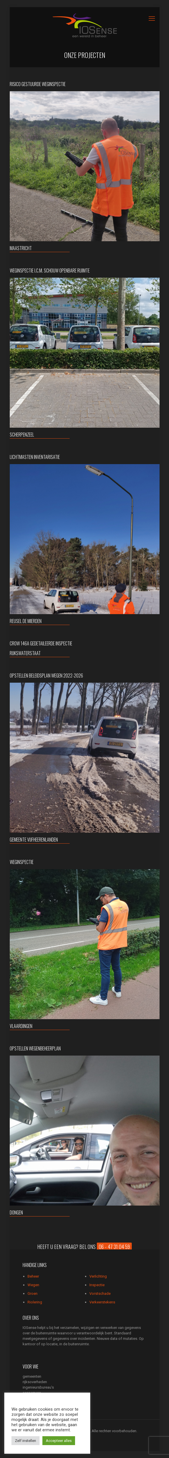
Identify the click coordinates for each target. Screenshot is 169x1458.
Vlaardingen (21, 1026)
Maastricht (21, 248)
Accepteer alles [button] (59, 1440)
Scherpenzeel (22, 434)
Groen (32, 1293)
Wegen (33, 1285)
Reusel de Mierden (26, 621)
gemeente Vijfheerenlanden (34, 839)
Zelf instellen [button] (25, 1440)
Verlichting (98, 1276)
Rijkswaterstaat (25, 653)
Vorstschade (100, 1293)
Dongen (16, 1212)
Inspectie (97, 1285)
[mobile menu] (152, 19)
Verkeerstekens (102, 1302)
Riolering (34, 1302)
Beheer (33, 1276)
